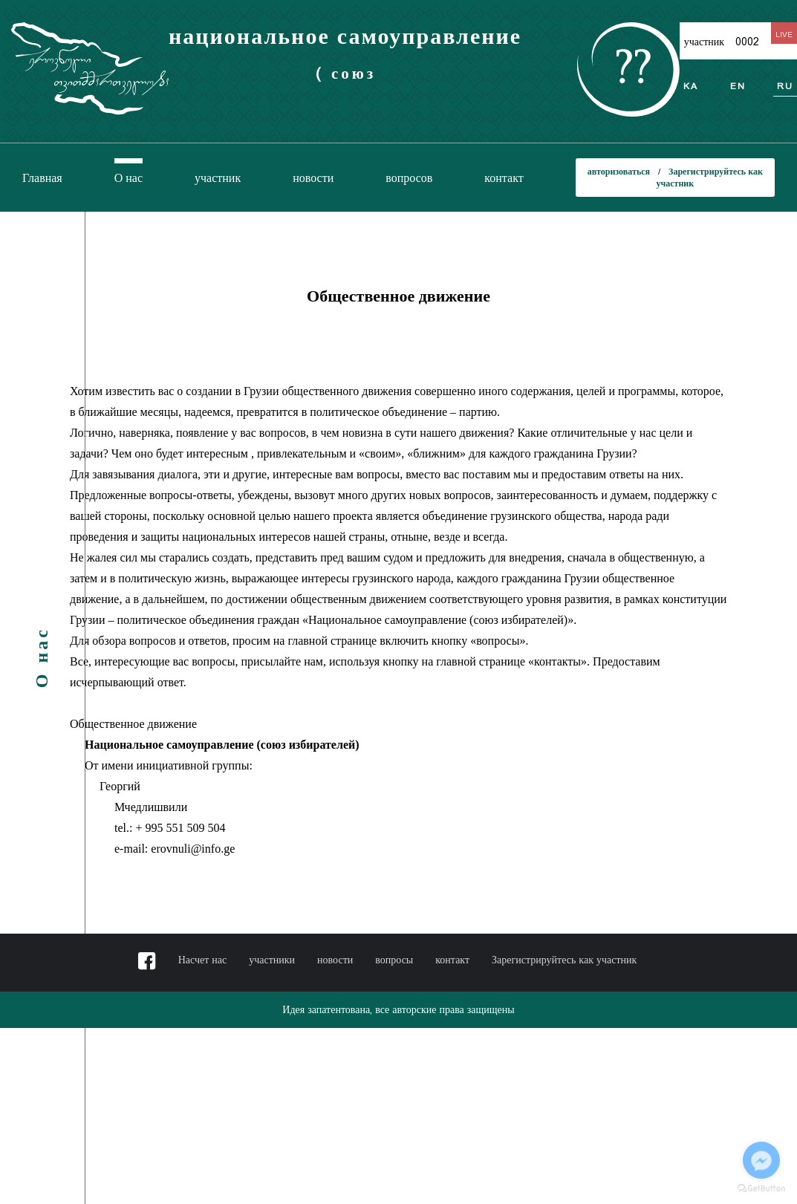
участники (272, 960)
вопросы (394, 960)
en (738, 85)
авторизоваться (620, 171)
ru (785, 85)
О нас (128, 177)
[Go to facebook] (761, 1160)
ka (690, 85)
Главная (42, 177)
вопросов (409, 177)
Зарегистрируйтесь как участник (564, 960)
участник (218, 177)
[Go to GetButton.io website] (761, 1189)
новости (313, 177)
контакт (503, 177)
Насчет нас (202, 960)
